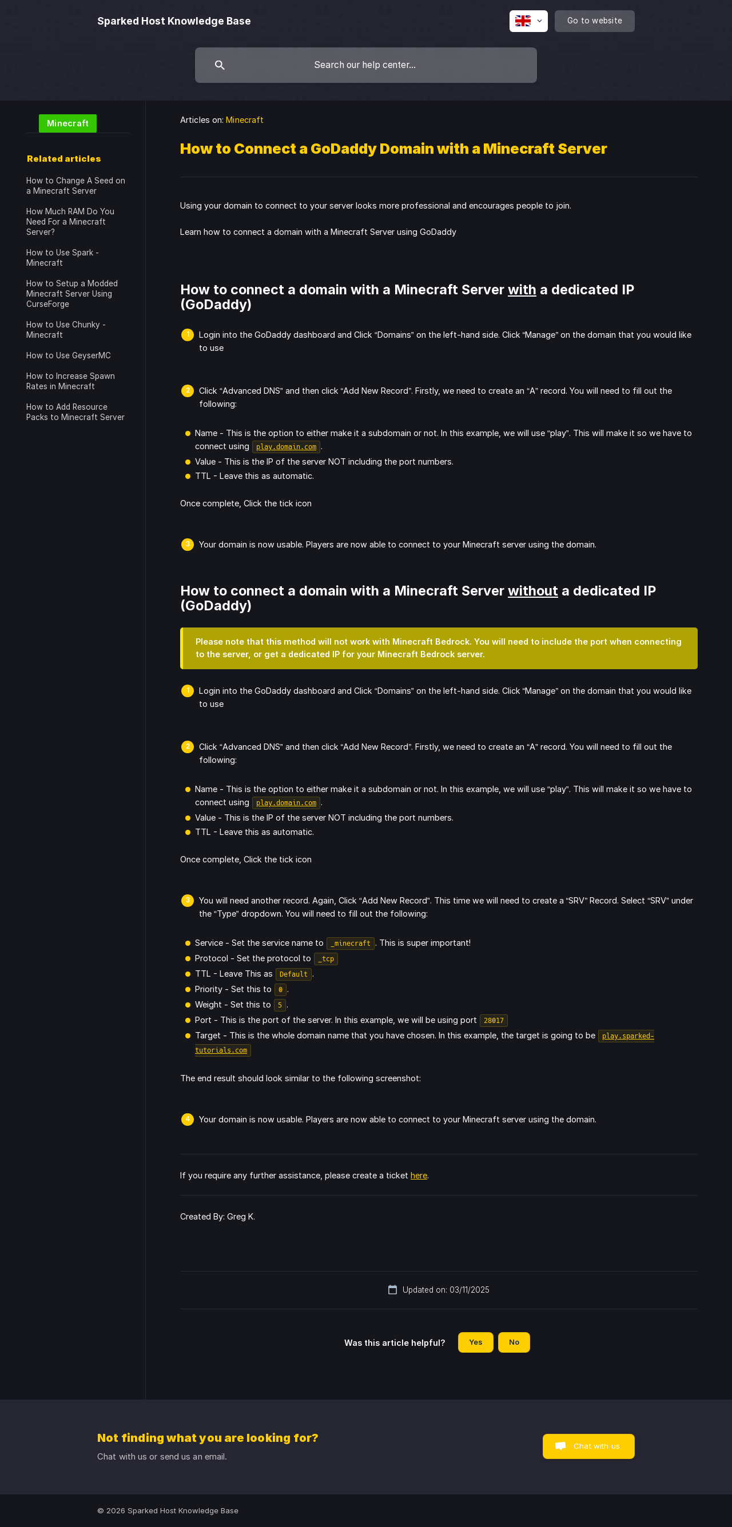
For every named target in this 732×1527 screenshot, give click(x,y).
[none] (174, 21)
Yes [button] (476, 1341)
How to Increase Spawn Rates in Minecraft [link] (70, 381)
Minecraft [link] (245, 120)
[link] (61, 122)
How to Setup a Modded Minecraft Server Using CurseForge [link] (72, 294)
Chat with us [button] (597, 1445)
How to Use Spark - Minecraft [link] (62, 257)
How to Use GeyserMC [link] (68, 355)
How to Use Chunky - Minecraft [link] (66, 329)
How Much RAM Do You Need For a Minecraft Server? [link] (70, 222)
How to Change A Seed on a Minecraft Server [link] (75, 185)
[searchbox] (366, 65)
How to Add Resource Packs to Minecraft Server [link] (75, 412)
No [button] (514, 1341)
